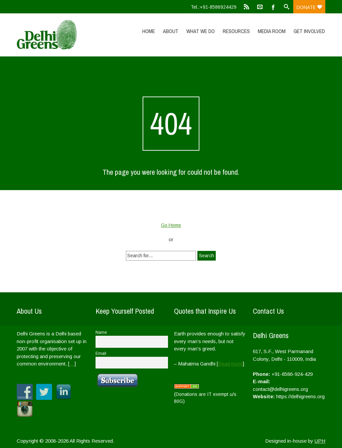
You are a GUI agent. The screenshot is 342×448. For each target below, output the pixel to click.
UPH (320, 441)
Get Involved (309, 31)
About (170, 31)
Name (101, 332)
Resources (236, 31)
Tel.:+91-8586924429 (213, 7)
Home (148, 31)
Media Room (272, 31)
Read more (230, 363)
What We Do (200, 31)
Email (101, 353)
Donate (309, 7)
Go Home (171, 225)
